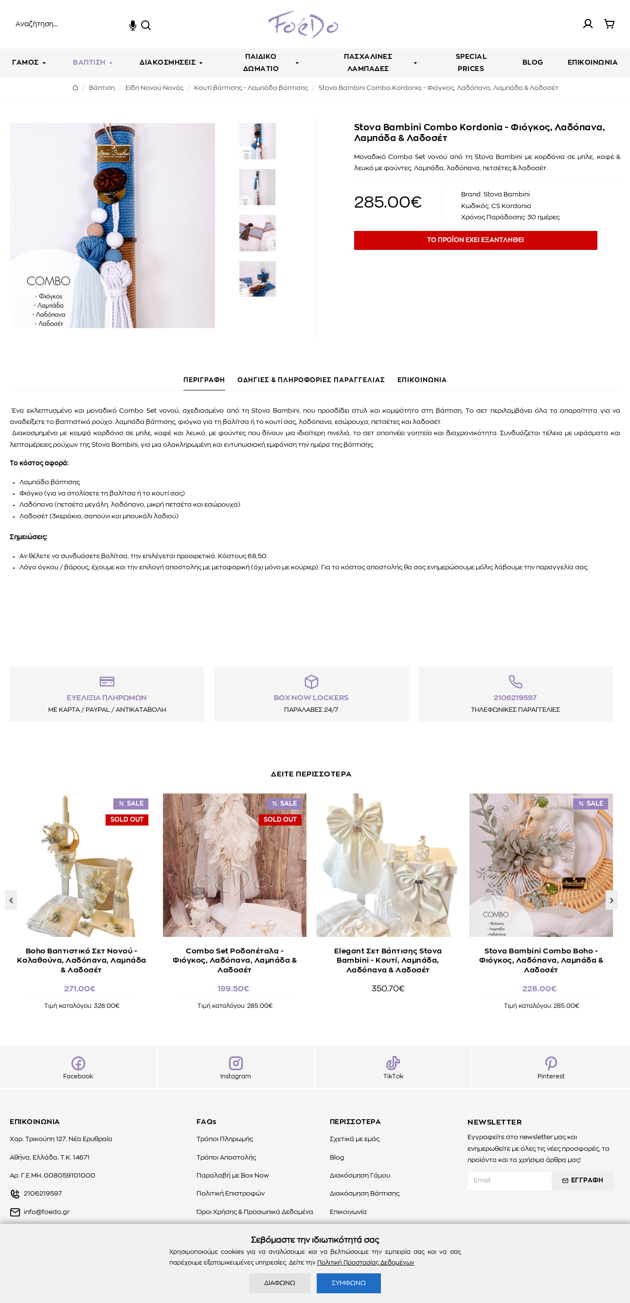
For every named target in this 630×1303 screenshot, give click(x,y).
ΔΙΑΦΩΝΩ (279, 1283)
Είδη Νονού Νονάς (154, 88)
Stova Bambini (507, 195)
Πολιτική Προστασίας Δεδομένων (365, 1263)
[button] (11, 900)
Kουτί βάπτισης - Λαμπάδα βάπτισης (251, 88)
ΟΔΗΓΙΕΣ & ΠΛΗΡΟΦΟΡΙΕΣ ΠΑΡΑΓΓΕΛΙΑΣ (311, 380)
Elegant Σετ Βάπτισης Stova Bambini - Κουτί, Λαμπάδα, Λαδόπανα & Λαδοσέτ (388, 958)
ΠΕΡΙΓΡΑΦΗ (204, 380)
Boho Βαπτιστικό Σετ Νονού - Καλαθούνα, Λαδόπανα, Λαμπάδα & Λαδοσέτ (81, 958)
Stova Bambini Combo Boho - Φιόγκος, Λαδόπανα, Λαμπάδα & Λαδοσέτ (541, 958)
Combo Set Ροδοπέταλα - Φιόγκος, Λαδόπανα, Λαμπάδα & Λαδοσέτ (235, 958)
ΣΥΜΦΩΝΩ (349, 1283)
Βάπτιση (102, 88)
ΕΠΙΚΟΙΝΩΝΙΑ (422, 380)
